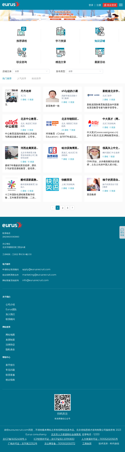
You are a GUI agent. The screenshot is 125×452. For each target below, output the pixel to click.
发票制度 (10, 339)
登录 (91, 5)
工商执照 (86, 443)
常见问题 (10, 369)
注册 (99, 5)
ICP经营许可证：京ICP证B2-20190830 (54, 439)
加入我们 (10, 314)
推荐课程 (21, 34)
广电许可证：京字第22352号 (22, 443)
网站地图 (10, 334)
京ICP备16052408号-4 (15, 439)
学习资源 (61, 34)
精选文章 (61, 55)
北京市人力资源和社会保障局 (66, 434)
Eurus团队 (11, 309)
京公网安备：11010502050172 (59, 443)
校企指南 (10, 379)
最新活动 (100, 55)
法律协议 (10, 344)
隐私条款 (10, 349)
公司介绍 (10, 304)
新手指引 (10, 364)
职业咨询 (21, 55)
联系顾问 (10, 319)
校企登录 (110, 5)
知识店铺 (100, 34)
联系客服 (10, 374)
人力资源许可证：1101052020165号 (100, 439)
